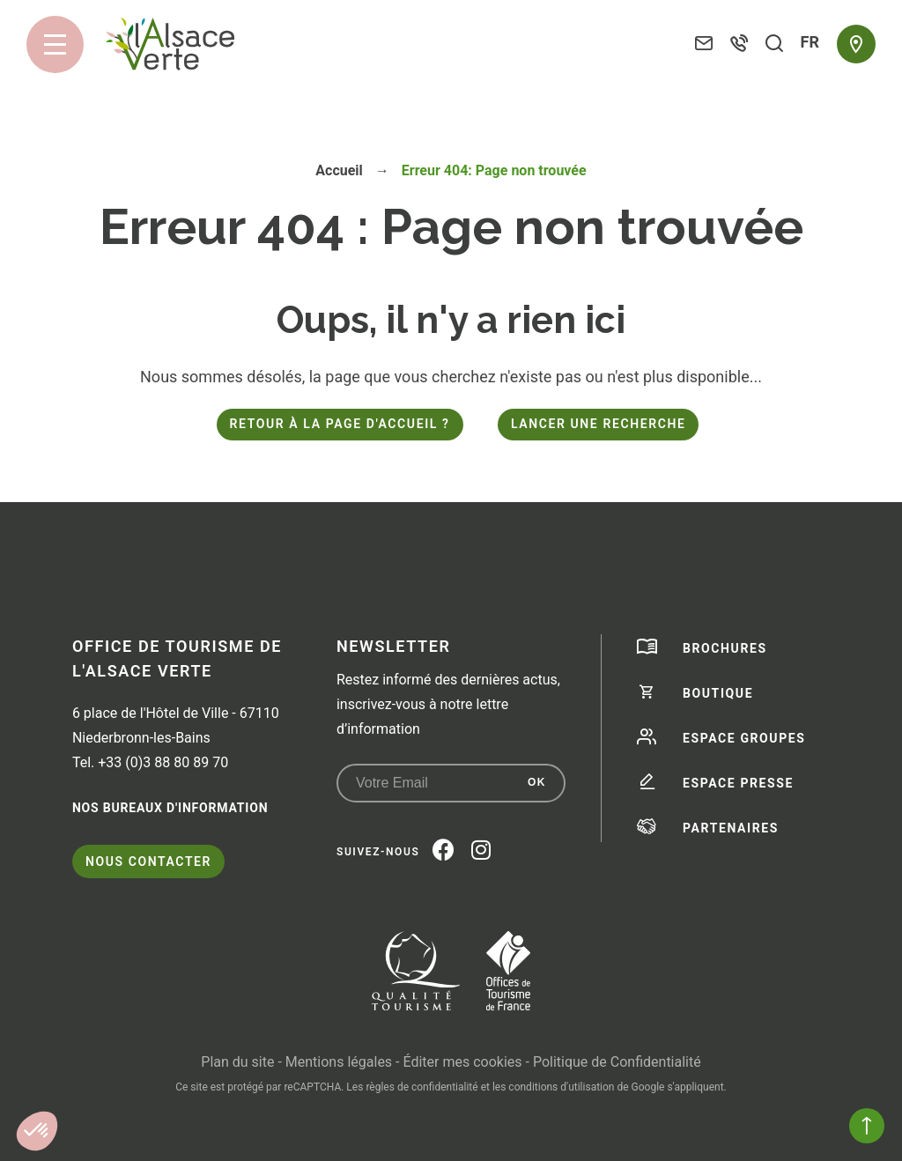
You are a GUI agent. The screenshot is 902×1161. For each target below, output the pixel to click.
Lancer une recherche (598, 424)
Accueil (339, 170)
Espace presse (738, 783)
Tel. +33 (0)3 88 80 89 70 (150, 762)
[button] (37, 1131)
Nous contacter (148, 861)
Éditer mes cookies (462, 1062)
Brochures (725, 648)
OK (537, 782)
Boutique (718, 693)
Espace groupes (744, 738)
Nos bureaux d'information (170, 808)
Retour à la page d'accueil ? (340, 424)
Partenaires (731, 828)
